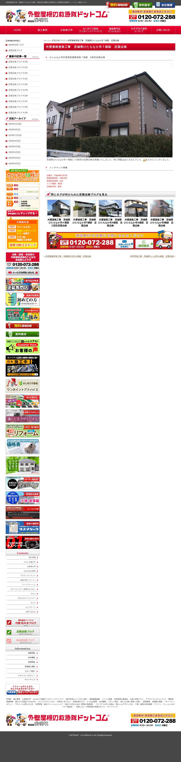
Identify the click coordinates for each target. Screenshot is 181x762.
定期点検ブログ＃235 (18, 112)
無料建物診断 (95, 699)
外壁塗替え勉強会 (121, 699)
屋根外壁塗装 (25, 206)
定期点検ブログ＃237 (18, 101)
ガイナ (33, 603)
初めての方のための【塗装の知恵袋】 (79, 704)
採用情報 (31, 662)
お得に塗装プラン (137, 699)
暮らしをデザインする (124, 704)
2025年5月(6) (14, 146)
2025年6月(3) (14, 141)
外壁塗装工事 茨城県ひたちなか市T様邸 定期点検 (85, 222)
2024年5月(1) (14, 158)
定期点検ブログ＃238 (18, 95)
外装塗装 (24, 201)
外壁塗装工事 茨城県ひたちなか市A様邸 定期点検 (110, 222)
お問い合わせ (30, 612)
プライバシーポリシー (26, 676)
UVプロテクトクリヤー (27, 598)
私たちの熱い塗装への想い (131, 702)
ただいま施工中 (30, 562)
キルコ (33, 594)
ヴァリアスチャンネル (46, 702)
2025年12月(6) (14, 124)
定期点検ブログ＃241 (18, 78)
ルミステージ (30, 607)
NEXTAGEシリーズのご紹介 (76, 699)
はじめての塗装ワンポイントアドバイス (48, 699)
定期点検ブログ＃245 (18, 62)
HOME (8, 699)
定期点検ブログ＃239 (18, 90)
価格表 (170, 699)
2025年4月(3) (14, 152)
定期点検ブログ (59, 40)
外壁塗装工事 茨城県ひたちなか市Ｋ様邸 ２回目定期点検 (59, 222)
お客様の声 (31, 566)
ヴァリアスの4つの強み (105, 704)
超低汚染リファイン (28, 580)
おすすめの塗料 (30, 571)
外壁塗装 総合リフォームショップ (49, 704)
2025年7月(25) (14, 135)
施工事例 (32, 557)
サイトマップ (30, 680)
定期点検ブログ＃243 (18, 67)
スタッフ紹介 (30, 671)
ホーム (47, 40)
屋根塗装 (24, 203)
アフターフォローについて (156, 699)
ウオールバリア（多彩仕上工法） (23, 589)
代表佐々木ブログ (64, 702)
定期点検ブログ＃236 (18, 107)
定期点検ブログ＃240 (18, 84)
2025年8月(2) (14, 129)
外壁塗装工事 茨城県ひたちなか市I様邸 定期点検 (161, 222)
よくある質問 (92, 702)
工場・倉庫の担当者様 (143, 704)
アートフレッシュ (29, 585)
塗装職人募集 (30, 667)
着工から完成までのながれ (25, 702)
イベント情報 (107, 699)
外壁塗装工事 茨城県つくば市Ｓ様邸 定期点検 (152, 256)
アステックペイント (28, 575)
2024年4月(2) (14, 163)
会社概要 (31, 657)
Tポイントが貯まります (24, 704)
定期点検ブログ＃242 (18, 73)
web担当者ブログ (16, 45)
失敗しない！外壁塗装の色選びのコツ (90, 707)
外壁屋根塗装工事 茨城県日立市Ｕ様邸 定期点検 (68, 256)
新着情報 (31, 653)
